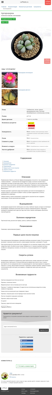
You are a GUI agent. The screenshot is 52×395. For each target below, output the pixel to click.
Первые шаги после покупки (11, 168)
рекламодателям (34, 391)
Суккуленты (37, 7)
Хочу (5, 22)
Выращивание (7, 163)
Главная (3, 7)
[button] (26, 341)
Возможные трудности (9, 171)
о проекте (32, 389)
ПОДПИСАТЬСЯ (44, 330)
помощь (23, 393)
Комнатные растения (25, 7)
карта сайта (24, 391)
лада (11, 373)
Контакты (32, 393)
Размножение (7, 166)
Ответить (13, 377)
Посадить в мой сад (9, 19)
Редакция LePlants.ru (6, 307)
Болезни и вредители (9, 164)
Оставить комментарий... (26, 366)
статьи (23, 389)
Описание (6, 161)
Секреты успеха (7, 169)
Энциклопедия (12, 7)
